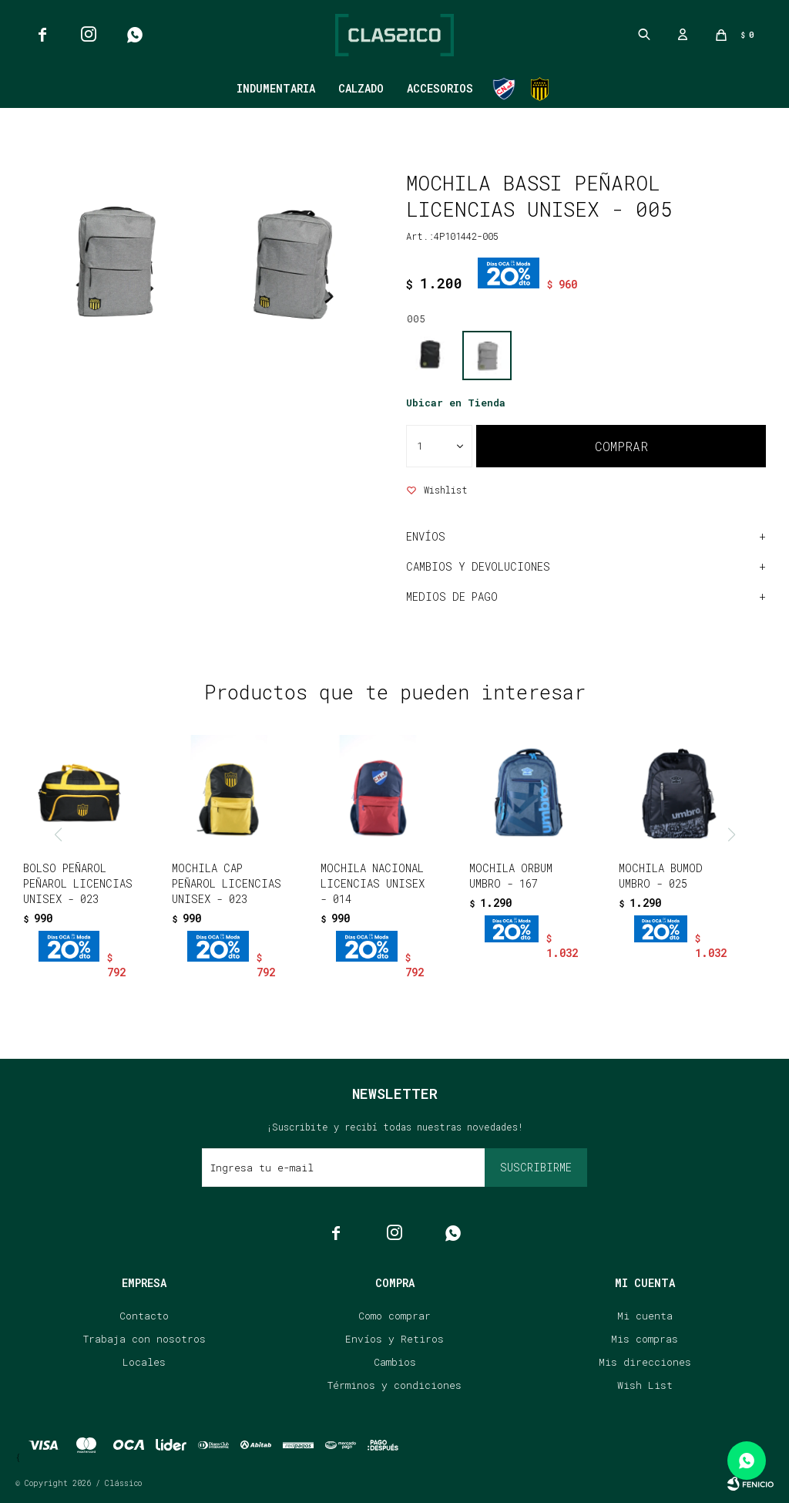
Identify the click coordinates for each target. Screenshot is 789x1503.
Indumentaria (276, 88)
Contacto (144, 1316)
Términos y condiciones (394, 1385)
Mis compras (644, 1339)
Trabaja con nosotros (144, 1339)
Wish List (645, 1385)
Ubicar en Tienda (455, 402)
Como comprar (394, 1316)
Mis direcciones (645, 1362)
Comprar (621, 446)
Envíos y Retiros (394, 1339)
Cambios (395, 1362)
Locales (144, 1362)
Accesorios (440, 88)
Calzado (361, 88)
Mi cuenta (645, 1316)
